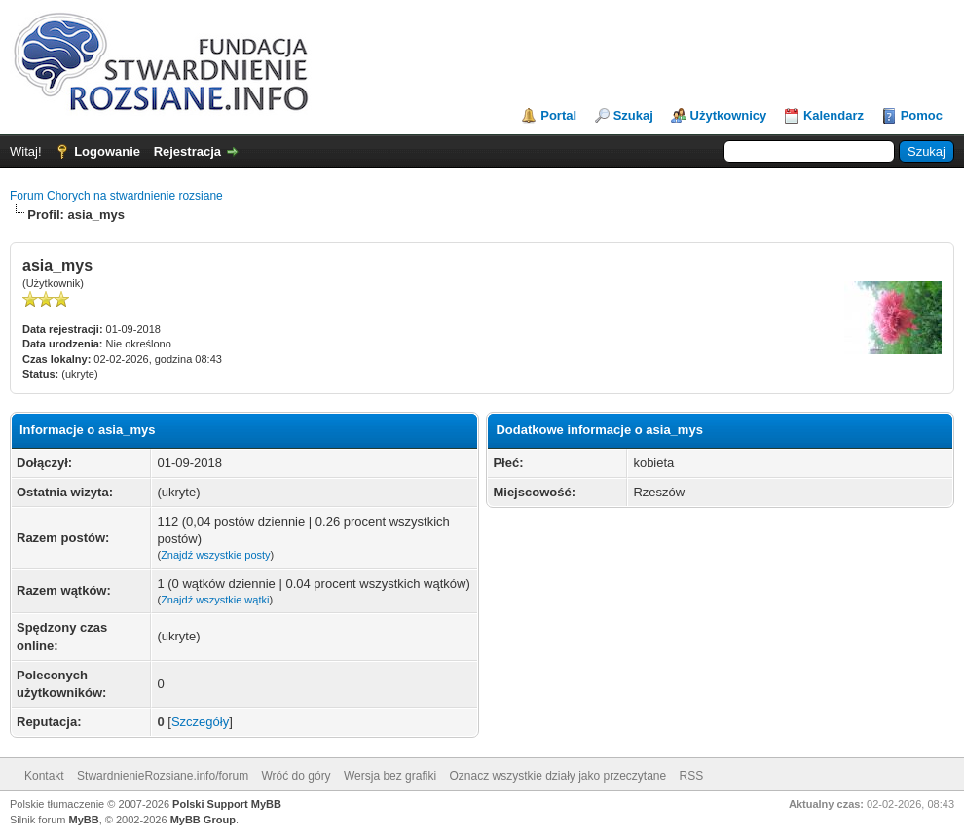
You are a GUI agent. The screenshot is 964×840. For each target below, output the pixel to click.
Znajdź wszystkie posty (215, 555)
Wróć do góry (295, 776)
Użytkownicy (728, 115)
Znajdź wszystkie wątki (215, 599)
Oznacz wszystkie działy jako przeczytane (557, 776)
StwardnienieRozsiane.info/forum (162, 776)
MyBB (84, 819)
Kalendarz (833, 115)
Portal (558, 115)
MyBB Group (203, 819)
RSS (692, 776)
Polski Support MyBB (226, 804)
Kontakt (44, 776)
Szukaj (633, 115)
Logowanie (107, 151)
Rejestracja (187, 151)
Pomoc (922, 115)
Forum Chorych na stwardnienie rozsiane (116, 195)
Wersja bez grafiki (390, 776)
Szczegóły (200, 721)
